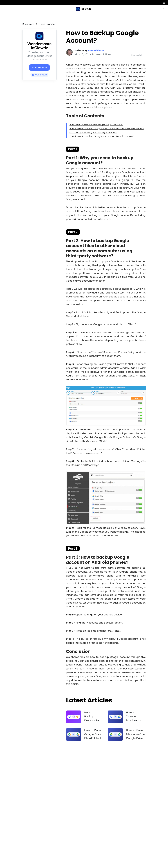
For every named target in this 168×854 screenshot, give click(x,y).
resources (29, 24)
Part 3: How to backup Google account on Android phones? (105, 136)
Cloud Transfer (48, 24)
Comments (136, 54)
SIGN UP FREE (39, 67)
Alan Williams (96, 50)
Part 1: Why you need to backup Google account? (98, 124)
